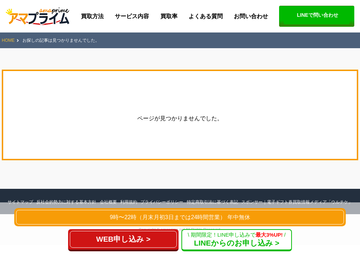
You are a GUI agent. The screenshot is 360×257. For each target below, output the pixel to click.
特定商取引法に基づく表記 (212, 202)
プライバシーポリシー (161, 202)
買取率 (169, 16)
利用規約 (128, 202)
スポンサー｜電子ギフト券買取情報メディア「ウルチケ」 (297, 202)
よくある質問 (206, 16)
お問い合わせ (251, 16)
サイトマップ (20, 202)
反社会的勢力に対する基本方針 (66, 202)
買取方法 (92, 16)
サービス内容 (132, 16)
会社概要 (108, 202)
